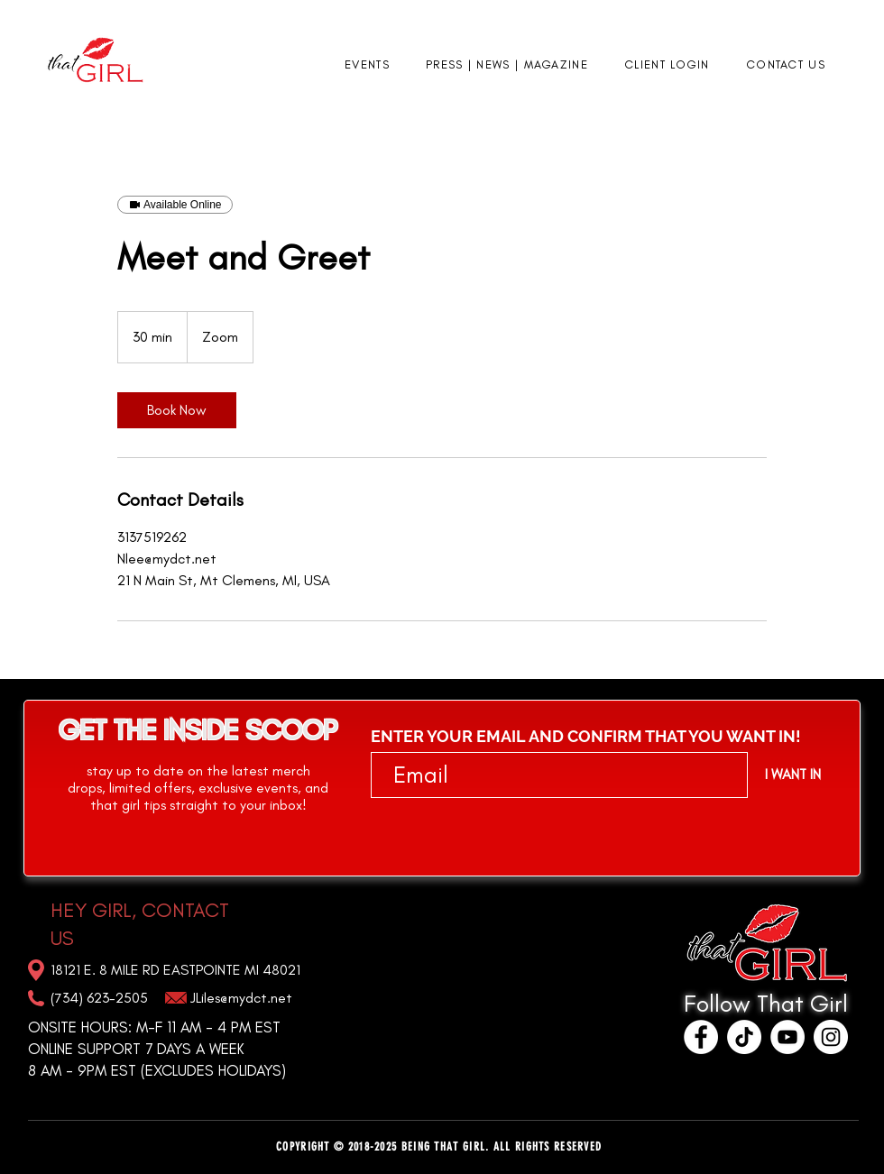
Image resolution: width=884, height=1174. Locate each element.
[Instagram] (831, 1037)
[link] (176, 410)
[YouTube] (787, 1037)
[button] (367, 65)
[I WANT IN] (792, 774)
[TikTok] (744, 1037)
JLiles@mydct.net (241, 997)
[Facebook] (701, 1037)
